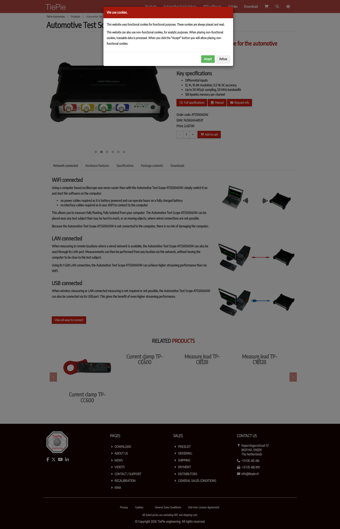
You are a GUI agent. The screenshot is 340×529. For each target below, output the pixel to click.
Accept (208, 59)
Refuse (223, 59)
